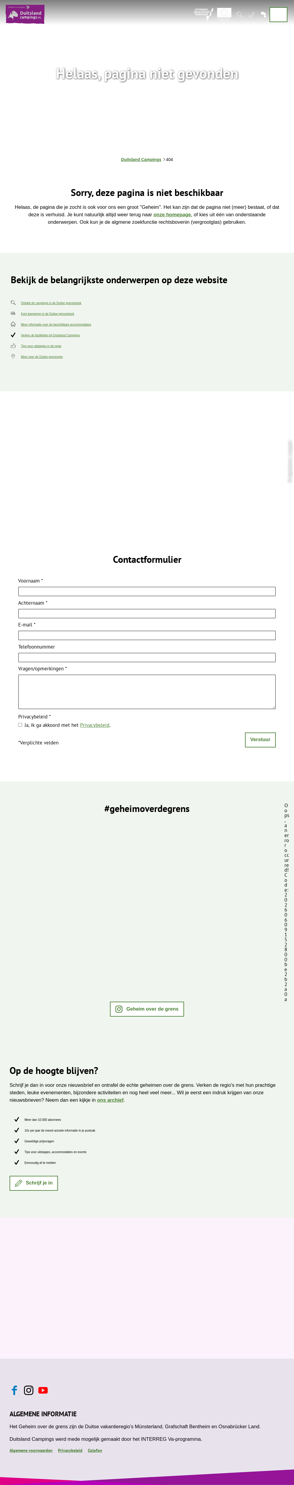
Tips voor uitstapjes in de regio (41, 346)
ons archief (110, 1100)
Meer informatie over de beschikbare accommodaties (56, 324)
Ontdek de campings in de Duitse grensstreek (51, 303)
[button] (147, 1009)
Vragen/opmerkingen (42, 669)
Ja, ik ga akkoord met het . (67, 725)
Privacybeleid (34, 717)
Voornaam (30, 581)
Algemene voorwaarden (31, 1450)
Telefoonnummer (36, 647)
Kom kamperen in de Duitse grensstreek (47, 313)
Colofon (95, 1450)
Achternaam (33, 603)
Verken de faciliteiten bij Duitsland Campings (50, 335)
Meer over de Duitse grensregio (42, 356)
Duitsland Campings (141, 159)
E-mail (27, 625)
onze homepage (172, 214)
